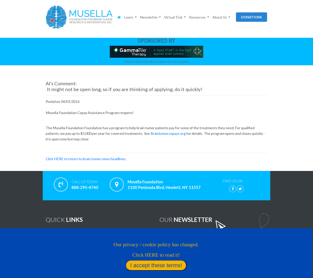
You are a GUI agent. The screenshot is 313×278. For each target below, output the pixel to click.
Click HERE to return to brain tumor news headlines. (86, 159)
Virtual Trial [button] (173, 17)
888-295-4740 (84, 184)
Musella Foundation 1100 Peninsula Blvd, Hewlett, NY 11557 (164, 184)
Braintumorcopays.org (168, 133)
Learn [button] (129, 17)
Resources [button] (197, 17)
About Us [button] (219, 17)
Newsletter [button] (149, 17)
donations (251, 17)
